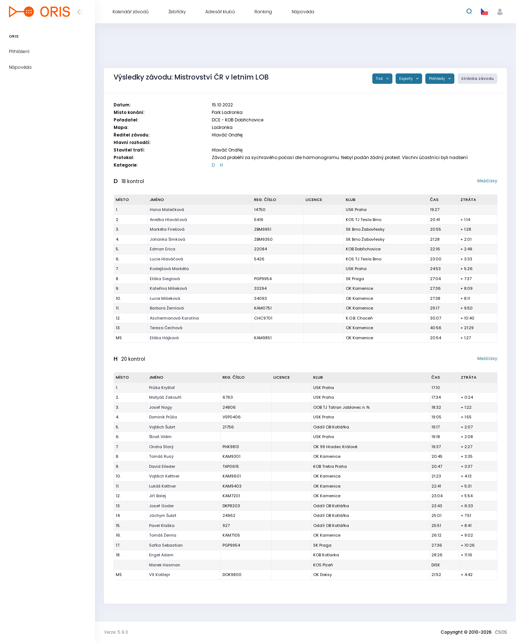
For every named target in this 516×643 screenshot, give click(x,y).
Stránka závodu (477, 78)
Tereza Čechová (166, 328)
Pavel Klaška (162, 525)
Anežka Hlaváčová (168, 219)
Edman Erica (162, 249)
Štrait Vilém (160, 437)
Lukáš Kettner (162, 486)
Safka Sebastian (166, 545)
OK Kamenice (359, 308)
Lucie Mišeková (165, 298)
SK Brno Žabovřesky (365, 229)
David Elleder (162, 466)
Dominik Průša (163, 417)
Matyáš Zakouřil (165, 397)
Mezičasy (487, 181)
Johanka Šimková (167, 239)
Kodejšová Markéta (169, 269)
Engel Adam (161, 555)
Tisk (380, 78)
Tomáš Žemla (162, 535)
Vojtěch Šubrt (162, 427)
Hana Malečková (167, 209)
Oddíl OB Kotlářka (331, 506)
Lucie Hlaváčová (166, 259)
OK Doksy (322, 574)
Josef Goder (161, 506)
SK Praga (355, 279)
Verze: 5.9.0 (116, 632)
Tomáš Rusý (161, 456)
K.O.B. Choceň (359, 318)
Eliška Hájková (164, 338)
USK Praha (323, 417)
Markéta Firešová (167, 229)
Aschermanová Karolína (174, 318)
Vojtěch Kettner (164, 476)
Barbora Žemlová (167, 308)
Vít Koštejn (159, 574)
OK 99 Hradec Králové (335, 447)
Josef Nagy (160, 407)
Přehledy (437, 78)
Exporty (406, 78)
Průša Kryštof (162, 387)
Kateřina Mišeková (168, 288)
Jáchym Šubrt (162, 515)
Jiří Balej (157, 496)
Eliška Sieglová (165, 279)
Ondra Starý (161, 447)
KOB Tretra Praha (330, 466)
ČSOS (501, 632)
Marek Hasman (164, 565)
